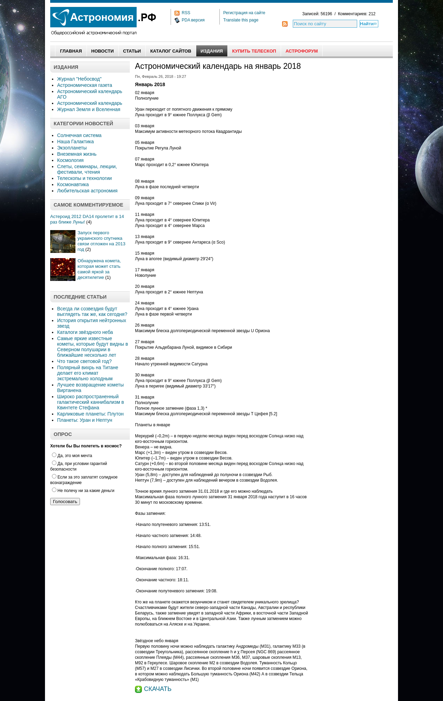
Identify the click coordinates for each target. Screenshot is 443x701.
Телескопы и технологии (84, 178)
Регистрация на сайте (244, 12)
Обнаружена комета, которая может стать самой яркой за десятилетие (99, 269)
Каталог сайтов (170, 51)
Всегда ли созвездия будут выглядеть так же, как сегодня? (92, 311)
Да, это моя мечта (72, 455)
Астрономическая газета (84, 85)
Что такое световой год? (84, 361)
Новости (102, 51)
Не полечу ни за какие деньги (83, 490)
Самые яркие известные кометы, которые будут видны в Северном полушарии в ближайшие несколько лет (92, 347)
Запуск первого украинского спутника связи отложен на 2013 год (101, 241)
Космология (70, 160)
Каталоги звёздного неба (85, 332)
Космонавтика (73, 184)
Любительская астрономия (87, 190)
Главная (71, 51)
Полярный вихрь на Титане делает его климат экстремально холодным (87, 373)
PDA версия (193, 20)
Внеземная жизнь (77, 154)
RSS (186, 12)
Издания (212, 51)
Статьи (132, 51)
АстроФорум (302, 51)
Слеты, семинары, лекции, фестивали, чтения (87, 169)
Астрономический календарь (89, 103)
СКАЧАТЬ (158, 688)
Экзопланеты (72, 148)
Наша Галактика (75, 141)
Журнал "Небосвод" (79, 79)
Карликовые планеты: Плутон (90, 414)
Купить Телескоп (254, 51)
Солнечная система (79, 135)
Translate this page (241, 20)
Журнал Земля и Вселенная (88, 109)
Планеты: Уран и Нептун (84, 420)
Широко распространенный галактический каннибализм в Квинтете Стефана (90, 402)
